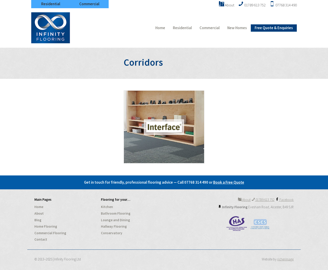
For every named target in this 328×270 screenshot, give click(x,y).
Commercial (89, 3)
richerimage (285, 259)
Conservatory (111, 233)
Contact (40, 239)
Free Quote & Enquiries (274, 27)
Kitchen (107, 207)
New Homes (237, 27)
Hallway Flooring (114, 226)
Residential (50, 3)
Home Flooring (45, 226)
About (39, 213)
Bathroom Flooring (116, 213)
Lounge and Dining (115, 220)
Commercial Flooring (50, 233)
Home (160, 27)
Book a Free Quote (228, 182)
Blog (37, 220)
